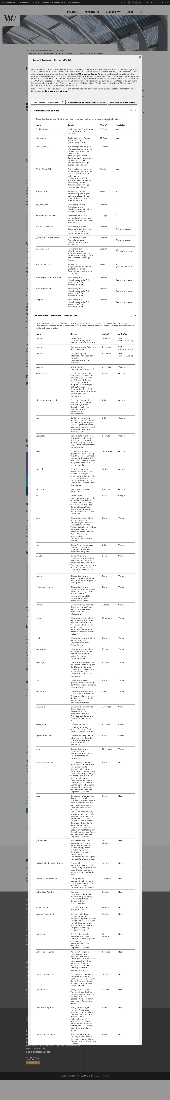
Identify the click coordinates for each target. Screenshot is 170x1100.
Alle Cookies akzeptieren (122, 102)
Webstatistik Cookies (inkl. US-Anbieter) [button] (56, 315)
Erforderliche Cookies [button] (47, 111)
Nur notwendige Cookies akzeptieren (86, 102)
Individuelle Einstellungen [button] (46, 102)
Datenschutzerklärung (56, 91)
